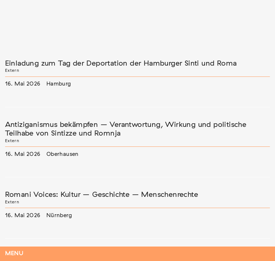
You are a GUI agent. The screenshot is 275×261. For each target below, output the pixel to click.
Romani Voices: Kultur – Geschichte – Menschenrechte (101, 194)
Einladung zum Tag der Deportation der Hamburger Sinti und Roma (121, 63)
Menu (14, 253)
